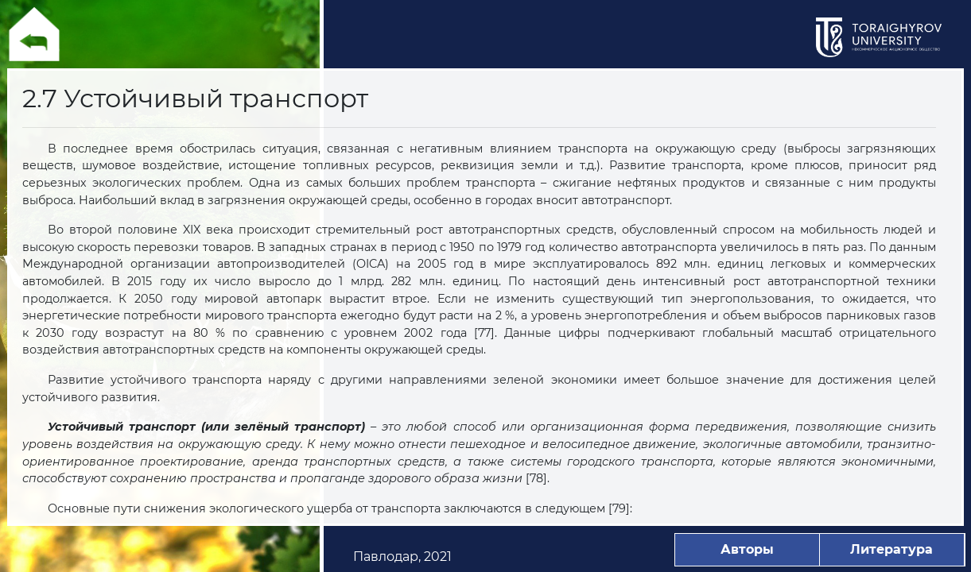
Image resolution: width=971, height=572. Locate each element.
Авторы (747, 549)
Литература (891, 549)
